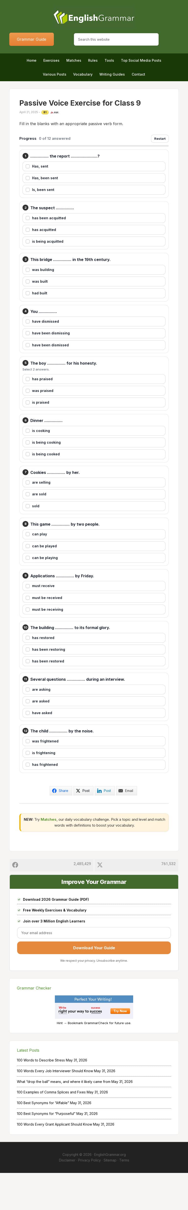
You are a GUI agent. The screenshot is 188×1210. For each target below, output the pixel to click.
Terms (124, 1197)
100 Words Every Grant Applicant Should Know (54, 1161)
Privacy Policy (89, 1197)
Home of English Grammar (93, 17)
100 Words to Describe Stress (41, 1097)
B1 (45, 112)
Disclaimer (67, 1197)
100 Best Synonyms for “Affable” (43, 1140)
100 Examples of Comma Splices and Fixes (51, 1129)
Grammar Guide (31, 39)
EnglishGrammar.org (110, 1192)
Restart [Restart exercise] (159, 138)
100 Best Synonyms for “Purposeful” (46, 1151)
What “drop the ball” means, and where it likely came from (63, 1118)
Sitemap (110, 1197)
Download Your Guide (94, 984)
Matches (49, 856)
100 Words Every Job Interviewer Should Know (55, 1108)
